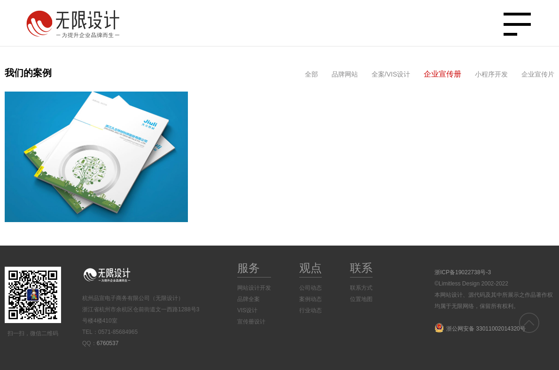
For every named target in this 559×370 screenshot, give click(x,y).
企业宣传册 (442, 74)
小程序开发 (491, 74)
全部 (311, 74)
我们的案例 (28, 73)
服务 (248, 268)
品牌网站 (345, 74)
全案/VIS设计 (391, 74)
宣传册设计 (251, 321)
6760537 (108, 343)
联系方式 (361, 288)
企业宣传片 (537, 74)
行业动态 (310, 310)
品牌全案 (248, 299)
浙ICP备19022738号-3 (463, 272)
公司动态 (310, 288)
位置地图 (361, 299)
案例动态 (310, 299)
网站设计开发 (254, 288)
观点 (310, 268)
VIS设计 (247, 310)
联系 (361, 268)
